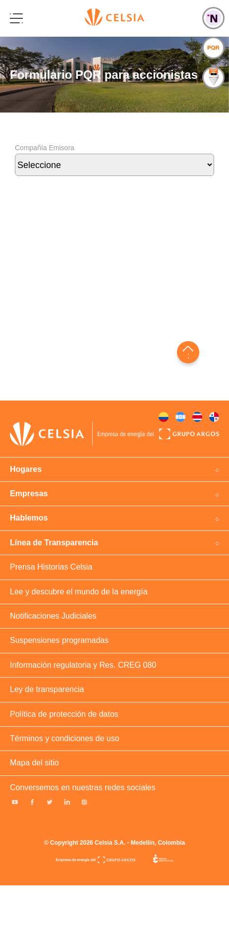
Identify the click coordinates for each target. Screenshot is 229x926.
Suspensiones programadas (59, 640)
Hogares (26, 469)
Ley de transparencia (47, 689)
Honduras (180, 417)
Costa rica (197, 417)
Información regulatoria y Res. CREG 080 (83, 665)
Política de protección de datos (64, 714)
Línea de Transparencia (54, 542)
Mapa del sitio (34, 762)
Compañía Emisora (114, 166)
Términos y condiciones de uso (64, 738)
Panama (214, 417)
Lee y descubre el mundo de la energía (79, 591)
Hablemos (29, 518)
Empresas (29, 493)
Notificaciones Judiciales (53, 616)
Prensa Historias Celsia (51, 567)
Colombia (164, 417)
